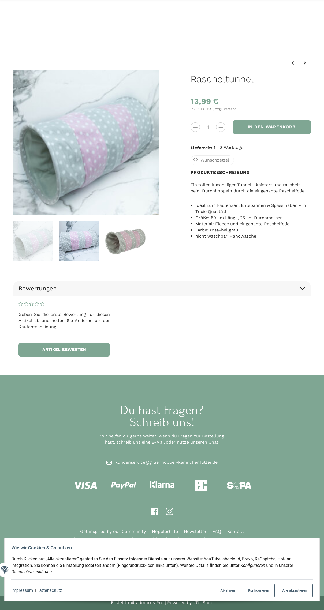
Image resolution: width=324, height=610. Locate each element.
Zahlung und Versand (218, 539)
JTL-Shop (203, 602)
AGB (251, 539)
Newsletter (195, 531)
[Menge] (208, 126)
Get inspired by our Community (113, 531)
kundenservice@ (166, 462)
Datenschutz (52, 590)
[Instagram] (169, 511)
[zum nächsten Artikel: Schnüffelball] (305, 63)
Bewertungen (162, 288)
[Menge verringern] (195, 127)
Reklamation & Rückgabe (95, 539)
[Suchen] (158, 20)
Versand (230, 109)
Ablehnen (223, 590)
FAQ (217, 531)
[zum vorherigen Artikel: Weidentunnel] (292, 63)
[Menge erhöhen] (220, 127)
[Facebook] (154, 511)
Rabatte (135, 539)
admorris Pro (149, 602)
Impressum (24, 590)
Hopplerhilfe (165, 531)
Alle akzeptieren (292, 590)
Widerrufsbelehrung (170, 539)
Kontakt (235, 531)
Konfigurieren (255, 590)
